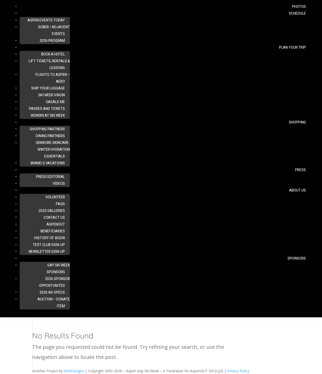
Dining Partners (50, 136)
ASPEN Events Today (46, 20)
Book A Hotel (53, 54)
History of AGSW (49, 238)
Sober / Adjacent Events (54, 30)
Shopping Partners (47, 129)
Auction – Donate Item (53, 303)
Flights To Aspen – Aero (52, 78)
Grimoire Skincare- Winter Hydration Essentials (53, 149)
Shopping (297, 122)
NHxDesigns (74, 370)
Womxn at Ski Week (48, 115)
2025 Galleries (51, 210)
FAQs (60, 204)
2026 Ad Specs (52, 292)
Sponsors (297, 258)
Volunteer (55, 197)
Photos (299, 6)
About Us (297, 190)
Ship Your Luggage (48, 88)
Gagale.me (55, 102)
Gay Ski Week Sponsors (58, 269)
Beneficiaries (53, 231)
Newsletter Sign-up (47, 251)
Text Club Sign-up (49, 244)
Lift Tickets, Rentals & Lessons (49, 64)
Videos (59, 183)
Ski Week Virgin (51, 95)
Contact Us (54, 217)
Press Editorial (50, 176)
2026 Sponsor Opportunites (54, 282)
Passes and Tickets (47, 108)
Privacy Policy (238, 370)
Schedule (297, 13)
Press (300, 170)
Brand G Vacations (48, 163)
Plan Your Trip (292, 47)
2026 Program (52, 40)
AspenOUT (56, 224)
